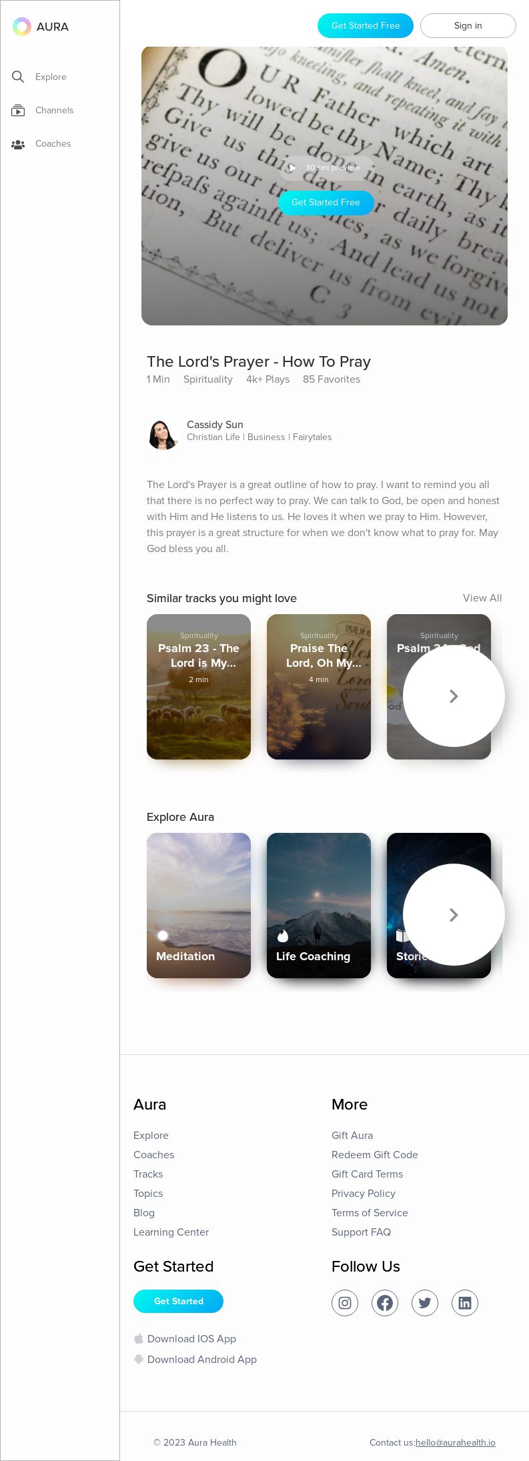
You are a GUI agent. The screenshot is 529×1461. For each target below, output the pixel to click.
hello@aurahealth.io (456, 1442)
